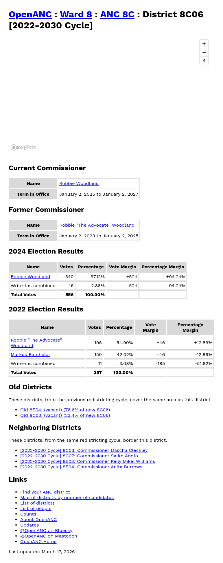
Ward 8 (76, 14)
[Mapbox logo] (23, 147)
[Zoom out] (204, 52)
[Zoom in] (204, 44)
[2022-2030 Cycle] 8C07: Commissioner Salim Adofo (79, 456)
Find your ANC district (45, 492)
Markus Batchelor (30, 354)
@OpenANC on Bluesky (46, 530)
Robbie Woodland (79, 183)
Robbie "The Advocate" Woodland (96, 225)
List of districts (37, 503)
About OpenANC (38, 519)
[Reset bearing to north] (204, 60)
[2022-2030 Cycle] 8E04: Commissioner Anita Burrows (81, 467)
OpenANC (30, 14)
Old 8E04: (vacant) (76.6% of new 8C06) (65, 409)
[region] (110, 95)
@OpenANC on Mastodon (48, 536)
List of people (35, 508)
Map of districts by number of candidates (67, 497)
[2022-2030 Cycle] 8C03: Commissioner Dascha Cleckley (84, 450)
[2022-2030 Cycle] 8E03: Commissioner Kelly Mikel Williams (87, 461)
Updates (29, 525)
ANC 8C (117, 14)
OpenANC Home (38, 541)
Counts (28, 514)
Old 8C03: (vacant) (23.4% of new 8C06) (65, 415)
